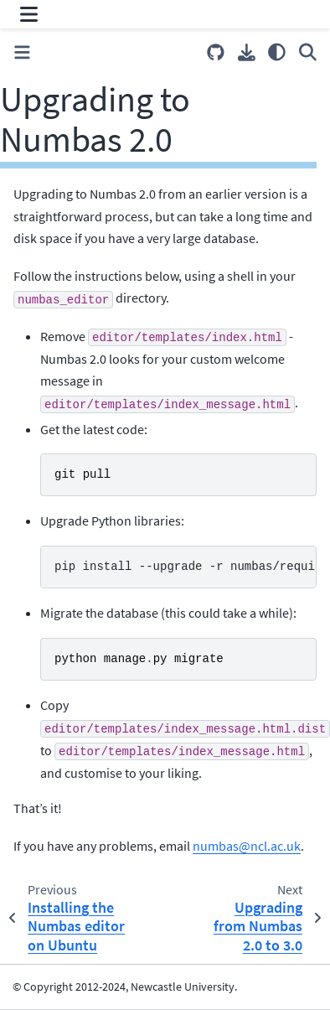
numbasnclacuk (247, 845)
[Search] (307, 52)
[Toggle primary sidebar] (22, 52)
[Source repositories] (215, 52)
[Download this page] (246, 52)
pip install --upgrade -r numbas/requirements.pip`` (185, 566)
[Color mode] (276, 52)
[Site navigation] (28, 14)
